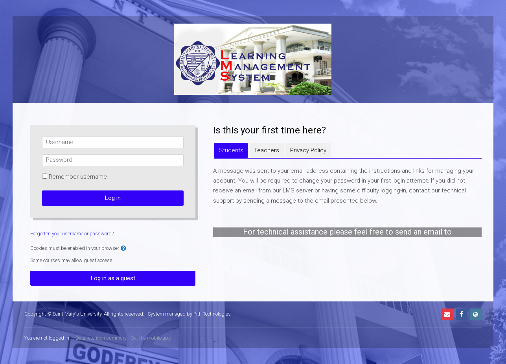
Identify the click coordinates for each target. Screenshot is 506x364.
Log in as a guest (113, 278)
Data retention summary (101, 338)
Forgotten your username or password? (72, 234)
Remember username (78, 176)
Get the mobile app (151, 338)
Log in (113, 197)
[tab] (231, 150)
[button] (123, 248)
